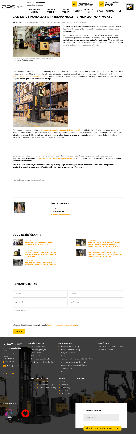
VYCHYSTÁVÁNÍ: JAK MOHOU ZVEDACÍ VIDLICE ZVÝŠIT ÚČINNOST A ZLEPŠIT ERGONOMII (41, 255)
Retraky (63, 356)
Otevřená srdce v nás (25, 414)
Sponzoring (66, 388)
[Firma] (96, 293)
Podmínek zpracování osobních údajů (62, 325)
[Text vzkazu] (68, 314)
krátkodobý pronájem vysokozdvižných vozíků (60, 130)
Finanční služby (36, 353)
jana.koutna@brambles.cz (61, 214)
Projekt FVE (66, 394)
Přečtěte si (22, 22)
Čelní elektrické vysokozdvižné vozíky (74, 362)
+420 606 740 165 (57, 211)
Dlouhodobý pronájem (39, 346)
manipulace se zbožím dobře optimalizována (31, 76)
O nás (62, 378)
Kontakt (81, 378)
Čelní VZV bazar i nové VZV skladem (112, 346)
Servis (31, 378)
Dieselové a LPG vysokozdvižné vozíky (74, 365)
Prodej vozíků (65, 343)
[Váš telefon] (40, 302)
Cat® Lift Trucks (67, 391)
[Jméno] (40, 293)
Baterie (63, 371)
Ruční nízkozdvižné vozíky (70, 346)
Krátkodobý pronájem (38, 350)
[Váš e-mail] (96, 302)
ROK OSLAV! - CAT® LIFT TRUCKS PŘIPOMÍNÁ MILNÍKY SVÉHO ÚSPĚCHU (41, 264)
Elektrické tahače (67, 368)
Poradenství (33, 22)
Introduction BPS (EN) (48, 388)
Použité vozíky (103, 343)
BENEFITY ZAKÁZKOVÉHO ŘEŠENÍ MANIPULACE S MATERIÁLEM (39, 244)
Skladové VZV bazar (106, 350)
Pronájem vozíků (36, 343)
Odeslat (19, 331)
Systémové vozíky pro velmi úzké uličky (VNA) (77, 359)
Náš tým (65, 385)
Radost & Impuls (9, 414)
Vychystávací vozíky (68, 353)
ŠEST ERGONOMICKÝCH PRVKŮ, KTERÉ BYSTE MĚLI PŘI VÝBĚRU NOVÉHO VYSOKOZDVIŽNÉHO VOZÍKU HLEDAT (104, 245)
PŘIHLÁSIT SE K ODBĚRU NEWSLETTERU (102, 428)
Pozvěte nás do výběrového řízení (42, 362)
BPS (63, 381)
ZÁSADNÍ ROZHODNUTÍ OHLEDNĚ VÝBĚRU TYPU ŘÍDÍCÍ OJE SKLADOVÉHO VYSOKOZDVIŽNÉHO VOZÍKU (105, 255)
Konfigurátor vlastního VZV (40, 359)
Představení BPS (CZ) (47, 385)
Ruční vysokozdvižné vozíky (70, 350)
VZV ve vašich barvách (39, 356)
